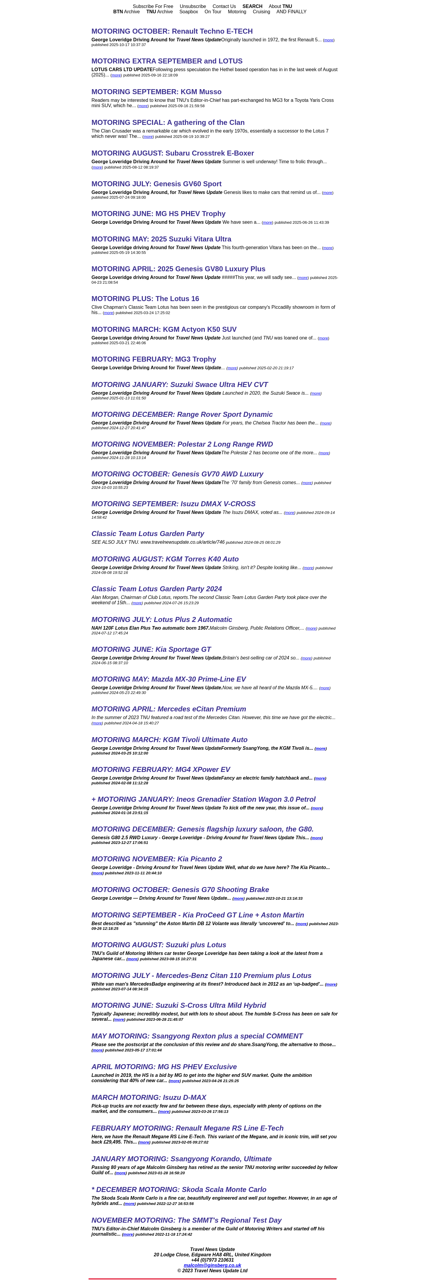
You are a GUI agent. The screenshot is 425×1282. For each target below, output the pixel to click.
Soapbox (188, 11)
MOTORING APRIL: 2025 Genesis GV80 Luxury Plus (178, 269)
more (328, 40)
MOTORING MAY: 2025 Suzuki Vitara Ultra (161, 239)
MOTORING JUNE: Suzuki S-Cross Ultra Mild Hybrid (178, 1005)
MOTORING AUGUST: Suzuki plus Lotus (158, 945)
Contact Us (224, 6)
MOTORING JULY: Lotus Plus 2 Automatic (161, 619)
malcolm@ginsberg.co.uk (212, 1265)
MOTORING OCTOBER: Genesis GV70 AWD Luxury (177, 474)
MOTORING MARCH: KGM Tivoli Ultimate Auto (169, 740)
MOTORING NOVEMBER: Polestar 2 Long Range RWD (182, 444)
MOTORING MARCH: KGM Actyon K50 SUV (164, 329)
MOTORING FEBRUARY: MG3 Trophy (153, 359)
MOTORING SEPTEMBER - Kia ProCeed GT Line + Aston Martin (197, 915)
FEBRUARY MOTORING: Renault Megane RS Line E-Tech (187, 1128)
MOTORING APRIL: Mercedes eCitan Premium (168, 709)
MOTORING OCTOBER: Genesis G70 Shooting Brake (180, 890)
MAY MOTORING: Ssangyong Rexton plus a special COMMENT (197, 1036)
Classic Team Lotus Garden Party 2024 (156, 589)
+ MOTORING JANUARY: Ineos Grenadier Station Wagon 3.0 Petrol (203, 799)
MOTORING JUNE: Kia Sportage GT (151, 649)
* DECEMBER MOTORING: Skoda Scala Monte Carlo (179, 1189)
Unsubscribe (193, 6)
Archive (126, 11)
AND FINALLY (292, 11)
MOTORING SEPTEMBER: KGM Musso (156, 92)
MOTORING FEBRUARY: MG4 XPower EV (160, 769)
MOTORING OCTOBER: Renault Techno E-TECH (172, 31)
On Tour (213, 11)
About (280, 6)
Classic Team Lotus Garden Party (147, 534)
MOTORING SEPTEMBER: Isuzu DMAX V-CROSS (173, 504)
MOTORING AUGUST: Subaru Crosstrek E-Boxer (172, 153)
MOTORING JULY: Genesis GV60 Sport (156, 184)
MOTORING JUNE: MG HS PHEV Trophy (158, 214)
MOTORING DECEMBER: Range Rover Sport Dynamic (182, 414)
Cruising (261, 11)
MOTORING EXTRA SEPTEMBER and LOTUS (167, 61)
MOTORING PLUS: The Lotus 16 (145, 299)
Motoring (237, 11)
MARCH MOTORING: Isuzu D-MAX (148, 1097)
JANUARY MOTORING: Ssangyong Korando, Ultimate (181, 1159)
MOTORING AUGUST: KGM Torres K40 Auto (165, 559)
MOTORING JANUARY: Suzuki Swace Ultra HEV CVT (179, 384)
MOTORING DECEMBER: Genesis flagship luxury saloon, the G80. (202, 829)
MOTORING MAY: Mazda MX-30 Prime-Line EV (168, 679)
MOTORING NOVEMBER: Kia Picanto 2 (156, 859)
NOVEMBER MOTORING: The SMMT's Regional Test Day (186, 1220)
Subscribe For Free (153, 6)
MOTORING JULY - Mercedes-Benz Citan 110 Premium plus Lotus (201, 975)
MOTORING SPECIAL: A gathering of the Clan (168, 122)
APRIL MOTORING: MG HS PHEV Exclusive (164, 1067)
